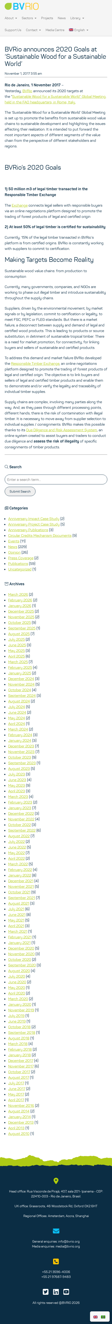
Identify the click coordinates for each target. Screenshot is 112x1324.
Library (77, 18)
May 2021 (16, 920)
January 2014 (19, 1116)
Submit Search (20, 491)
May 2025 (16, 650)
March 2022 (18, 864)
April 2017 (16, 1099)
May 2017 (16, 1094)
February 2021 (20, 937)
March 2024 (18, 729)
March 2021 (17, 931)
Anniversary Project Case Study (34, 524)
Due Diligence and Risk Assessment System (61, 430)
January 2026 (19, 605)
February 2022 (20, 869)
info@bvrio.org (69, 1241)
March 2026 (18, 594)
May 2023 (16, 785)
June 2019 (17, 1021)
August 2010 (18, 1133)
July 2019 (16, 1015)
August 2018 (18, 1038)
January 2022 (19, 875)
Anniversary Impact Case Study (33, 518)
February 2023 (20, 802)
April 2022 (16, 858)
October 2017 (19, 1071)
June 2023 (17, 779)
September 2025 (22, 628)
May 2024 (16, 718)
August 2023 (19, 768)
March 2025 (18, 661)
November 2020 (21, 953)
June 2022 (17, 847)
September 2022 (22, 830)
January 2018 (19, 1055)
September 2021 (21, 897)
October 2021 (19, 892)
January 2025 (19, 673)
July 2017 (16, 1083)
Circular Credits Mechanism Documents (40, 535)
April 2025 (16, 656)
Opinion (14, 552)
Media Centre (55, 30)
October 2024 (19, 690)
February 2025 (20, 667)
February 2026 (20, 600)
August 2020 (19, 970)
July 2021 (16, 909)
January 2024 (19, 740)
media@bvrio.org (68, 1246)
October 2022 (19, 824)
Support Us (13, 30)
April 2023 (16, 791)
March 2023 (18, 796)
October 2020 (19, 959)
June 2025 (17, 645)
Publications (18, 563)
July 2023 (16, 774)
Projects (47, 18)
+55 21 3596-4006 (56, 1272)
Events (13, 541)
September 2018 (21, 1032)
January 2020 (19, 1004)
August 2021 (18, 903)
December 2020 (21, 948)
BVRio (27, 90)
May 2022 (16, 852)
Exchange (20, 205)
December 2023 (21, 746)
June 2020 (17, 982)
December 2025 (21, 611)
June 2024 (17, 712)
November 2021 (21, 886)
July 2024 (16, 706)
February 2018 (20, 1049)
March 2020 (18, 998)
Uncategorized (20, 569)
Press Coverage (20, 558)
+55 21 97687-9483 (56, 1277)
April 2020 (16, 993)
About (11, 18)
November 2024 (21, 684)
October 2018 (19, 1026)
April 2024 (16, 723)
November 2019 (21, 1010)
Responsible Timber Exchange (35, 363)
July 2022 (16, 841)
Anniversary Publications (28, 529)
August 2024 (19, 701)
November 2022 (21, 819)
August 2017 (18, 1077)
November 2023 (21, 751)
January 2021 (19, 942)
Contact (33, 30)
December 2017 (20, 1060)
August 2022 (19, 836)
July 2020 (16, 976)
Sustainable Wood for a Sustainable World (46, 96)
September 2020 (22, 965)
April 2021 (16, 925)
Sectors (29, 18)
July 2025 (16, 639)
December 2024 (21, 678)
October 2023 (19, 757)
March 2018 (18, 1043)
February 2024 (20, 734)
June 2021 (16, 914)
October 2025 (19, 622)
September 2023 (22, 763)
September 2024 (22, 695)
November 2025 (21, 616)
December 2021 (20, 880)
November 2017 (21, 1066)
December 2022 (21, 813)
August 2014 (18, 1111)
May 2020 (16, 987)
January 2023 (19, 807)
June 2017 (16, 1088)
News (62, 18)
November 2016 (21, 1105)
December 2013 (21, 1122)
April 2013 (16, 1128)
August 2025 (19, 633)
